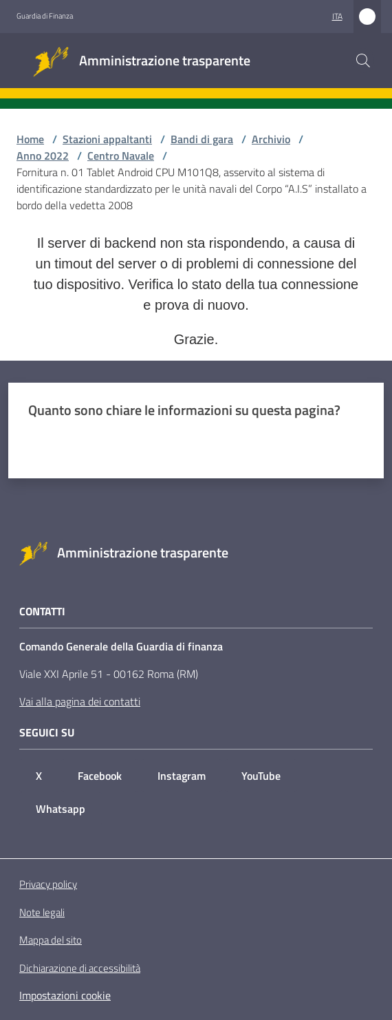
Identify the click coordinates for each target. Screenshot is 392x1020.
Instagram (181, 775)
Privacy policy (48, 884)
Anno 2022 (43, 155)
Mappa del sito (50, 940)
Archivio (271, 139)
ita (337, 16)
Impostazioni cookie (65, 995)
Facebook (100, 775)
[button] (363, 60)
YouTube (261, 775)
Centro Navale (120, 155)
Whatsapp (60, 808)
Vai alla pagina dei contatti (79, 701)
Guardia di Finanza (45, 15)
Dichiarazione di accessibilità (79, 968)
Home (30, 139)
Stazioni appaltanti (107, 139)
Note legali (42, 912)
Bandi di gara (202, 139)
